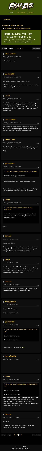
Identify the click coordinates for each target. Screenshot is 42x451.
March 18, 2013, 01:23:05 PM (11, 325)
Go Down (4, 48)
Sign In (31, 13)
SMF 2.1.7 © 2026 (16, 448)
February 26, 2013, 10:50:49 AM (12, 203)
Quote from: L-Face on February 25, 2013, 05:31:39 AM (21, 171)
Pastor (7, 260)
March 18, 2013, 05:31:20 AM (11, 305)
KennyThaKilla (10, 302)
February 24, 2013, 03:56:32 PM (12, 77)
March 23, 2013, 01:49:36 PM (11, 417)
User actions (36, 48)
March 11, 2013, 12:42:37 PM (11, 239)
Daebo (7, 200)
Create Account (21, 13)
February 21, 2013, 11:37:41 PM (12, 57)
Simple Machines (26, 448)
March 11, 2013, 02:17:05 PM (11, 284)
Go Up (3, 435)
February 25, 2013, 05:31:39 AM (12, 99)
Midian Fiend (10, 140)
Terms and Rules (23, 446)
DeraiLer (8, 236)
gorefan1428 (9, 74)
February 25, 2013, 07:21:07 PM (12, 166)
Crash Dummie (10, 54)
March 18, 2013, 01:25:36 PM (11, 359)
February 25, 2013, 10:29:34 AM (12, 123)
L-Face (7, 96)
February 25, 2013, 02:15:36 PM (12, 143)
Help (16, 446)
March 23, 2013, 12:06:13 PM (11, 379)
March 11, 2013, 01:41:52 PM (11, 263)
